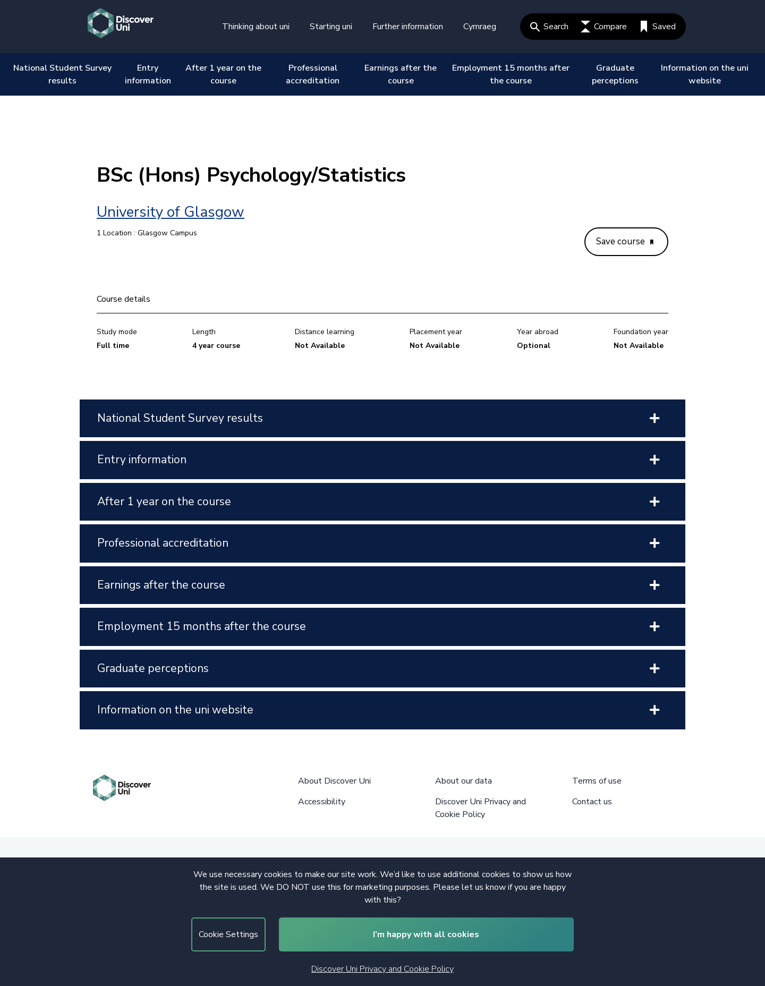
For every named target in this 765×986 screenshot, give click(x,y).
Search (549, 26)
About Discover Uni (334, 781)
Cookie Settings (228, 934)
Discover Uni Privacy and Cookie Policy (382, 969)
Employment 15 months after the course (511, 74)
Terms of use (597, 781)
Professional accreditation (312, 74)
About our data (463, 781)
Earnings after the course (400, 74)
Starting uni (331, 26)
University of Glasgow (170, 212)
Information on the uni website (705, 74)
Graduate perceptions (615, 74)
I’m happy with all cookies (426, 934)
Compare (604, 26)
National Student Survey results (62, 74)
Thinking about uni (256, 26)
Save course (624, 241)
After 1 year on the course (223, 74)
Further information (407, 26)
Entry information (148, 74)
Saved (657, 26)
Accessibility (321, 802)
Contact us (592, 802)
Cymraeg (479, 26)
